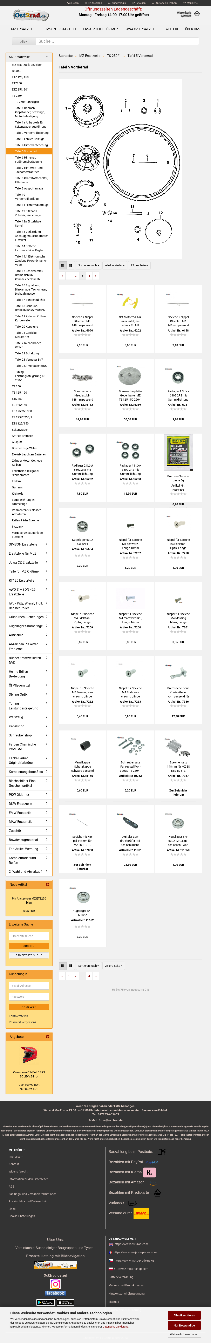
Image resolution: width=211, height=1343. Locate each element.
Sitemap (114, 1301)
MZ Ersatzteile (24, 29)
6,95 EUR (29, 911)
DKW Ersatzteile (20, 804)
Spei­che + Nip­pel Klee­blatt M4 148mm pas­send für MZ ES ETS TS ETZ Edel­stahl (178, 321)
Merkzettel (190, 3)
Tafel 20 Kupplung (26, 326)
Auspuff (17, 442)
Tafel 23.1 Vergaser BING (31, 365)
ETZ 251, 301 (20, 89)
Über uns (192, 29)
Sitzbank (17, 526)
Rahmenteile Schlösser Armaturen (26, 512)
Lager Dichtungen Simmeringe (23, 502)
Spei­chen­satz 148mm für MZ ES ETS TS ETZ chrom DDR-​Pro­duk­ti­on (178, 767)
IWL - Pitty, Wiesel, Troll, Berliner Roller (26, 605)
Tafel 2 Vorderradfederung (32, 132)
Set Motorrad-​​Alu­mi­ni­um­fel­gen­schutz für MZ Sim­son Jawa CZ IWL (130, 321)
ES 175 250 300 (22, 411)
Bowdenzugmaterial (23, 840)
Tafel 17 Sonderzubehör (30, 299)
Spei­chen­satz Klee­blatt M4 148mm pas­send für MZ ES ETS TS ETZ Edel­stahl (82, 396)
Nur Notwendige (184, 1325)
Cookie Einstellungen (22, 1216)
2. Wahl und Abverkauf (25, 872)
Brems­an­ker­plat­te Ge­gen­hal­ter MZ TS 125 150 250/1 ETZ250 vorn (130, 396)
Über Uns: (55, 1240)
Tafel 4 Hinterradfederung (31, 145)
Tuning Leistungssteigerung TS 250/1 (30, 376)
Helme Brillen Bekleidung (18, 674)
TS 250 (16, 386)
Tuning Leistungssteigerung (23, 706)
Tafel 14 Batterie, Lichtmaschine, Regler (29, 248)
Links (12, 1208)
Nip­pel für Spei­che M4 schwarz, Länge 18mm (130, 544)
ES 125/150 (19, 405)
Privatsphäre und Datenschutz (28, 1201)
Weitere (172, 29)
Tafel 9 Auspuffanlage (29, 188)
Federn (16, 481)
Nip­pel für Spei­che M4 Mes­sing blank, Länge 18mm (178, 618)
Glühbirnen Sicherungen (26, 617)
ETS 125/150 (20, 423)
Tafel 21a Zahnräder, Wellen (28, 345)
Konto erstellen (18, 1016)
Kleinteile (17, 493)
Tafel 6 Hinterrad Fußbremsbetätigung (28, 159)
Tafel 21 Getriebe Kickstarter (25, 335)
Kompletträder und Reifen (22, 860)
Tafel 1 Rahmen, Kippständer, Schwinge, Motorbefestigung (30, 112)
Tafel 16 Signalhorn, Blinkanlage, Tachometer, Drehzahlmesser (31, 289)
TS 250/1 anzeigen (27, 101)
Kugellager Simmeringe (26, 626)
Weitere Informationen (184, 1334)
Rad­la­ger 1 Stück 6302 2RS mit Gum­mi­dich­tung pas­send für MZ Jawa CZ (178, 396)
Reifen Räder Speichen (26, 520)
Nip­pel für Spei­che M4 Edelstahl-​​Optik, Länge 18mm (178, 544)
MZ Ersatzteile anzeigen (27, 64)
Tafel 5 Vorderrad (26, 151)
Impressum (16, 1156)
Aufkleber (16, 635)
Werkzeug (16, 717)
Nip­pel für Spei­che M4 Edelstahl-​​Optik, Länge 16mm (82, 618)
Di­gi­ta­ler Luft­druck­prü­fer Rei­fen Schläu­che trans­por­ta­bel (130, 841)
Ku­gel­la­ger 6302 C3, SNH (82, 542)
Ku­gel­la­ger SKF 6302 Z (82, 913)
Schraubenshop (20, 735)
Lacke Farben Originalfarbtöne (21, 760)
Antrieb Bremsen (22, 435)
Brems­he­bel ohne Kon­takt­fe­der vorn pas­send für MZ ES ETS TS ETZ (178, 693)
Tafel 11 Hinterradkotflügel (32, 205)
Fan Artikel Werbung (23, 849)
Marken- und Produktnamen (126, 1285)
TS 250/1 (18, 95)
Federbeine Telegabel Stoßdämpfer (25, 473)
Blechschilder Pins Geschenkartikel (22, 783)
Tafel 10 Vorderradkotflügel (27, 196)
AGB (11, 1186)
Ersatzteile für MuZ (100, 29)
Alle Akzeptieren (184, 1315)
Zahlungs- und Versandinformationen (32, 1194)
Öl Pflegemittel (19, 685)
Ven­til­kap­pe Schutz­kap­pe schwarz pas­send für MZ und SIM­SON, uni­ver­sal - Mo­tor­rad (82, 767)
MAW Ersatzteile (20, 822)
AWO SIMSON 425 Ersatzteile (22, 592)
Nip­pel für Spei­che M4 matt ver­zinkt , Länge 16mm (130, 618)
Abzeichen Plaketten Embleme (23, 646)
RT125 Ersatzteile (21, 580)
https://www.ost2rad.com (131, 1244)
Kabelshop (16, 726)
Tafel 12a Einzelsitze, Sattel (28, 223)
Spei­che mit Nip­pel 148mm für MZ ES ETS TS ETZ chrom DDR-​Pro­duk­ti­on (82, 841)
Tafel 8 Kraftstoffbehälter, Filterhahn (31, 180)
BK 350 (16, 71)
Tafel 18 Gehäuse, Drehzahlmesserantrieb (30, 308)
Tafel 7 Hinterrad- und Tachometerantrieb (29, 170)
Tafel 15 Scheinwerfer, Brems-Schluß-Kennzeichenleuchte (29, 275)
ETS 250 (17, 398)
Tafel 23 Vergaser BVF (29, 359)
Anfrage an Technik (164, 3)
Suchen (73, 3)
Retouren (139, 3)
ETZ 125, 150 (20, 77)
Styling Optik (18, 694)
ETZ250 (17, 83)
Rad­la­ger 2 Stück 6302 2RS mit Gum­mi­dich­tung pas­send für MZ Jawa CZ (82, 470)
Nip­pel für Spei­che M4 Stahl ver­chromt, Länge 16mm (130, 693)
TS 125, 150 (19, 392)
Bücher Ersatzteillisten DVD (25, 660)
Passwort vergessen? (22, 1022)
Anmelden (29, 1006)
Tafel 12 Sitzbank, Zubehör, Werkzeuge (28, 213)
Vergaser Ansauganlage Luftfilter (27, 535)
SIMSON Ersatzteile (60, 29)
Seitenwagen (20, 429)
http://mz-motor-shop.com (131, 1268)
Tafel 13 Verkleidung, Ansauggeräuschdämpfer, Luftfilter (31, 236)
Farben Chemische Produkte (22, 746)
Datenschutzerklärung (115, 1326)
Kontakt (14, 1164)
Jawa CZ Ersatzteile (141, 29)
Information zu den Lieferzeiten (28, 1179)
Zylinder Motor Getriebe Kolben (27, 462)
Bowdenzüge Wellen (25, 448)
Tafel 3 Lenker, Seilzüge (29, 139)
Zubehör (15, 831)
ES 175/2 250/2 (22, 417)
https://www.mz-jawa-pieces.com (135, 1252)
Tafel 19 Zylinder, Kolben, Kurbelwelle (30, 318)
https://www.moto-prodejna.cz (134, 1260)
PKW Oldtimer (19, 795)
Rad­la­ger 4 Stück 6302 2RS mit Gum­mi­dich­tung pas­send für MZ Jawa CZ (130, 470)
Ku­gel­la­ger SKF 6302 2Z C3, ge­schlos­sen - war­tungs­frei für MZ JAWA (178, 841)
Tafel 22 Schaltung (27, 353)
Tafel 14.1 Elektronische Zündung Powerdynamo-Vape (31, 260)
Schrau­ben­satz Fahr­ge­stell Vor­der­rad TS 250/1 (130, 766)
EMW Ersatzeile (20, 813)
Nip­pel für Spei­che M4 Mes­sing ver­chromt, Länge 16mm (82, 693)
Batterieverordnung (121, 1277)
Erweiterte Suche (29, 955)
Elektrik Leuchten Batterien (29, 454)
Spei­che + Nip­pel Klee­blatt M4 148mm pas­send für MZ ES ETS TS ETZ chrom (82, 321)
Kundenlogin (117, 3)
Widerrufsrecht (18, 1171)
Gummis (17, 487)
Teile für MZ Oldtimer (24, 571)
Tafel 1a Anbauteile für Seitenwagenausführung (31, 124)
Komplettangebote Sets (26, 772)
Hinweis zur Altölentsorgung (127, 1293)
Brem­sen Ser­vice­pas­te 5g (178, 478)
